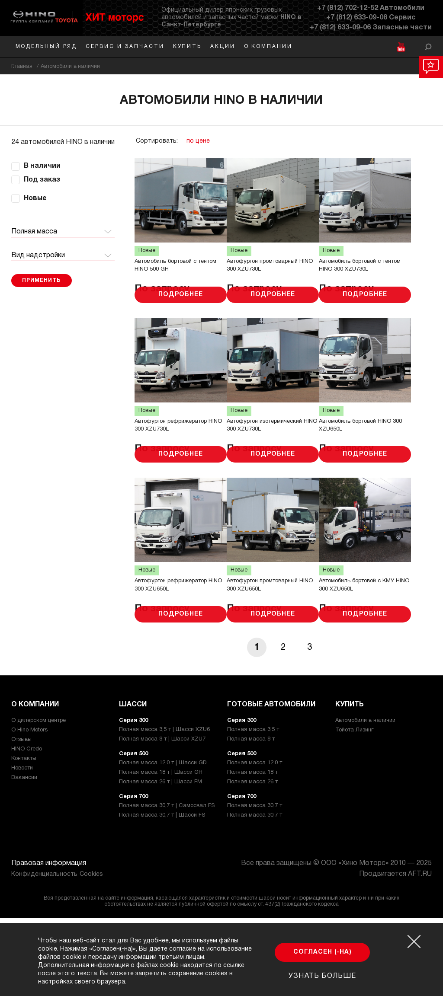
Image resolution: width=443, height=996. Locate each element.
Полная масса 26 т (252, 859)
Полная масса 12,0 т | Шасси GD (163, 840)
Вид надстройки (38, 255)
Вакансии (24, 855)
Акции (222, 46)
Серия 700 (133, 874)
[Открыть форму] (428, 46)
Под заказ (42, 180)
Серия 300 (133, 798)
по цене (198, 141)
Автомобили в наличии (365, 798)
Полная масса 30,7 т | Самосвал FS (167, 883)
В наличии (42, 166)
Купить (187, 46)
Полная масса (34, 232)
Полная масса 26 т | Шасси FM (160, 859)
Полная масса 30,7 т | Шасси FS (162, 893)
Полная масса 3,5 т (253, 807)
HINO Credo (26, 827)
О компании (268, 46)
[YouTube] (401, 47)
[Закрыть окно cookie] (414, 941)
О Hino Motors (29, 808)
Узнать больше (322, 976)
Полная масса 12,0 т (254, 840)
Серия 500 (133, 831)
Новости (22, 846)
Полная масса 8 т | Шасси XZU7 (162, 817)
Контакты (23, 836)
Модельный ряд (46, 46)
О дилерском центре (38, 798)
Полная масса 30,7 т (254, 883)
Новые (35, 198)
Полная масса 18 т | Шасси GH (160, 850)
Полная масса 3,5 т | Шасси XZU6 (164, 807)
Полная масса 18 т (252, 850)
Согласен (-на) (322, 952)
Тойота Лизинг (354, 808)
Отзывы (21, 817)
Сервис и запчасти (125, 46)
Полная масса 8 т (251, 817)
